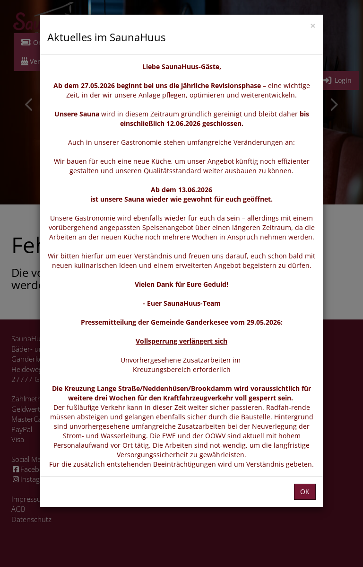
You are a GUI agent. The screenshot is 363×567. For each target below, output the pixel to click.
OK (305, 491)
